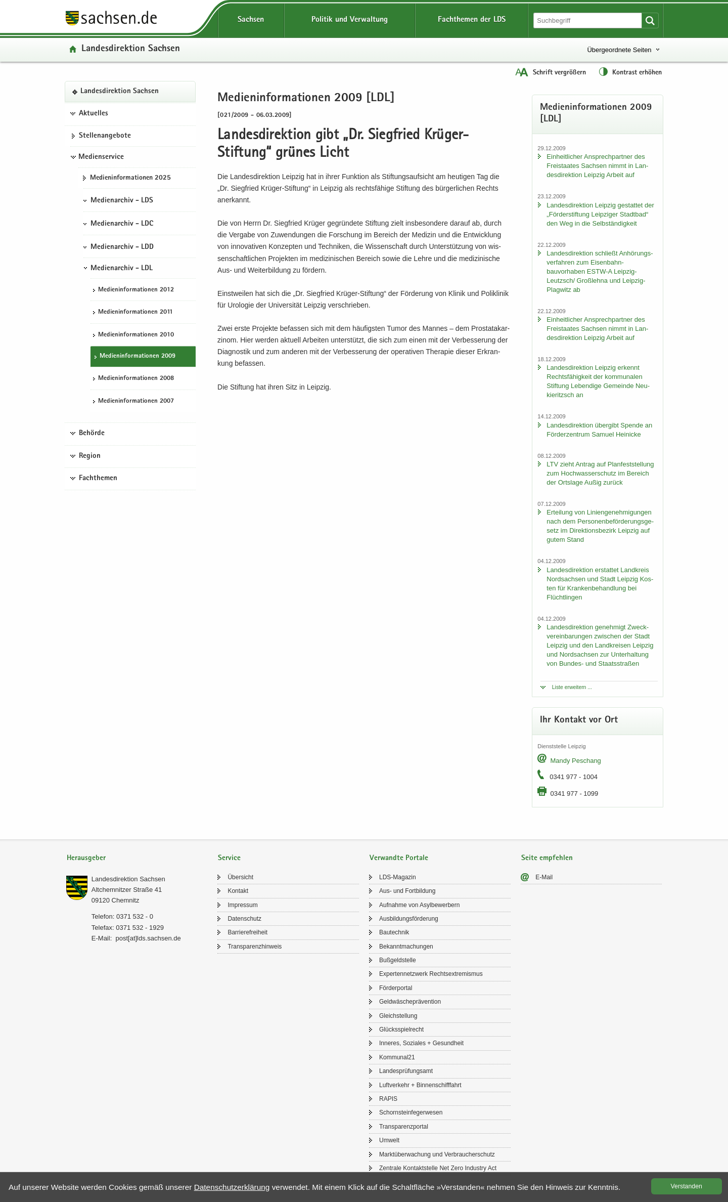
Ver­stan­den (686, 1186)
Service (229, 858)
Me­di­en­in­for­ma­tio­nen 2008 (136, 378)
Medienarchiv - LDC (121, 224)
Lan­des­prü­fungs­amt (406, 1071)
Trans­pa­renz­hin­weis (255, 946)
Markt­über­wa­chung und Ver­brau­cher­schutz (437, 1154)
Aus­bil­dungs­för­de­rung (408, 918)
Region (90, 456)
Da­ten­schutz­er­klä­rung (232, 1187)
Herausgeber (86, 858)
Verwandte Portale (399, 858)
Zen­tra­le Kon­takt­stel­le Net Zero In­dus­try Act (437, 1168)
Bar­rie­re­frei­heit (247, 932)
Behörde (92, 434)
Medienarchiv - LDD (122, 247)
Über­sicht (240, 877)
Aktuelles (93, 114)
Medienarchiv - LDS (121, 200)
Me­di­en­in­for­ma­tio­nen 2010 (136, 335)
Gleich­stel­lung (398, 1015)
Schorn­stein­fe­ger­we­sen (410, 1112)
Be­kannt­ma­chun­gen (406, 946)
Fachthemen (98, 479)
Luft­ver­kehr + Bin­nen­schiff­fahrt (420, 1085)
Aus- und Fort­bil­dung (407, 890)
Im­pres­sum (242, 905)
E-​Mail (544, 877)
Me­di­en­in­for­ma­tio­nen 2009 (137, 356)
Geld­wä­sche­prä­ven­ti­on (410, 1001)
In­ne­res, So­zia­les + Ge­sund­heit (421, 1043)
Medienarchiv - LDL (121, 268)
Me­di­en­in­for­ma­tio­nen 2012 (136, 290)
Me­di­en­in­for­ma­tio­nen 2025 (130, 178)
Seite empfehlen (547, 858)
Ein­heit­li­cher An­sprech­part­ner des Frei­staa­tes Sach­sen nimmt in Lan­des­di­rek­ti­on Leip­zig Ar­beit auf (597, 166)
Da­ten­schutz (244, 918)
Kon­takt (238, 890)
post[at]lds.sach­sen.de (147, 938)
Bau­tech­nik (394, 932)
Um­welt (389, 1140)
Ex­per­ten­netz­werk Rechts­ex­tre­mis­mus (431, 973)
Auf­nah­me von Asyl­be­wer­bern (419, 905)
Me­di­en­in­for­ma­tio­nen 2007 (136, 401)
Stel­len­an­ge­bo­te (105, 136)
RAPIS (388, 1098)
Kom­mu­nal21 (397, 1057)
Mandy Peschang (575, 760)
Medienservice (101, 157)
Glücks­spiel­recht (401, 1029)
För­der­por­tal (395, 988)
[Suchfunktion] (588, 20)
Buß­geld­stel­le (397, 960)
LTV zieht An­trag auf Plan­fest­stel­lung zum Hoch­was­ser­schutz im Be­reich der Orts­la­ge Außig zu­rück (600, 473)
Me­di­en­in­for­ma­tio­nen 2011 (135, 312)
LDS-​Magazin (397, 877)
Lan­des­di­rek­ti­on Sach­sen (130, 49)
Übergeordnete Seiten (619, 50)
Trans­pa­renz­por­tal (403, 1126)
